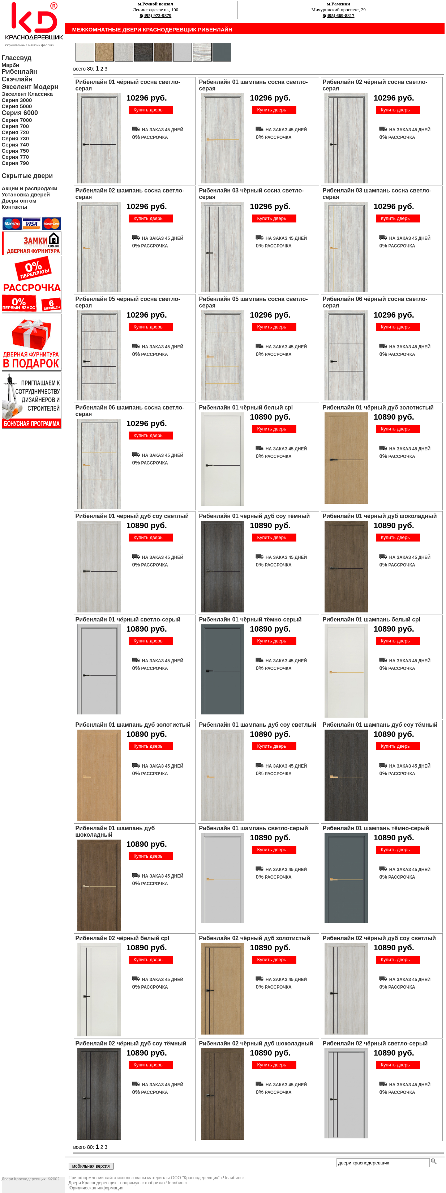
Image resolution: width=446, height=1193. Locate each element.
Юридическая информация (96, 1187)
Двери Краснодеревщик (92, 1182)
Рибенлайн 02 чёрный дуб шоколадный (256, 1043)
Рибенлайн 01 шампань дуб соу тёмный (380, 725)
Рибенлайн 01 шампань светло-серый (253, 828)
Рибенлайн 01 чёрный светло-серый (128, 619)
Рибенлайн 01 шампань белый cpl (372, 619)
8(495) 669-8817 (339, 15)
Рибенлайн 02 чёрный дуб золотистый (254, 938)
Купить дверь (147, 109)
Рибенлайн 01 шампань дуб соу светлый (258, 725)
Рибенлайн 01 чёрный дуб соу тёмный (254, 516)
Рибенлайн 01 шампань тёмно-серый (376, 828)
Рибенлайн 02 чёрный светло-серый (375, 1043)
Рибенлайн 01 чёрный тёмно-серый (250, 619)
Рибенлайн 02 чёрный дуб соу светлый (379, 938)
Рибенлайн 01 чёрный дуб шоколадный (380, 516)
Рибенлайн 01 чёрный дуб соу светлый (132, 516)
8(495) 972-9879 (156, 15)
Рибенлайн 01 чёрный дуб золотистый (378, 407)
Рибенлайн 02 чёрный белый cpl (123, 938)
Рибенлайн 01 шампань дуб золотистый (133, 725)
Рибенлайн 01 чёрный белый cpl (246, 407)
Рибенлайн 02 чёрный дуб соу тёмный (131, 1043)
